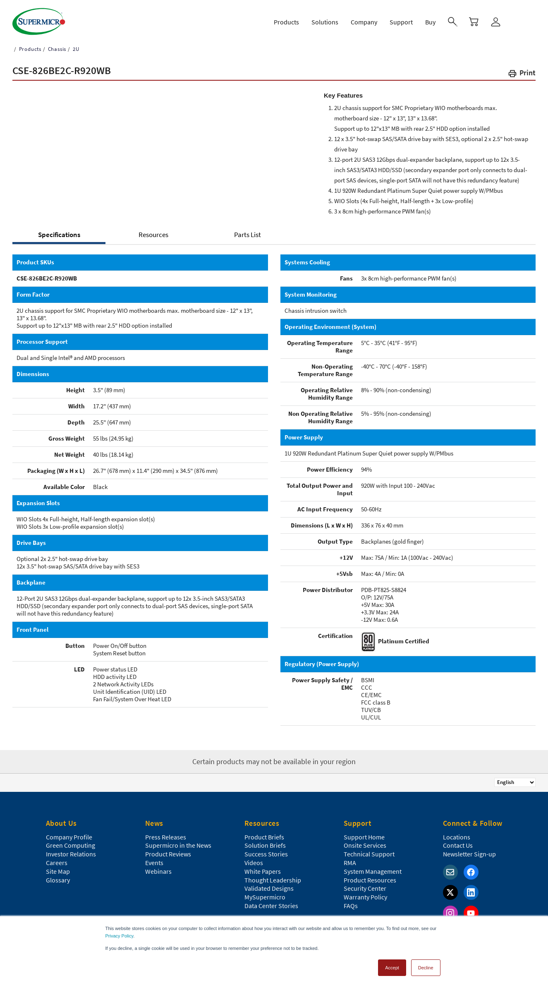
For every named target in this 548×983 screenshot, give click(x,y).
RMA (350, 859)
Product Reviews (168, 850)
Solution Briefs (265, 841)
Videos (253, 859)
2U (75, 45)
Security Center (365, 884)
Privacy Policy (119, 932)
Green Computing (70, 841)
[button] (521, 70)
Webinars (158, 867)
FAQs (351, 902)
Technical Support (369, 850)
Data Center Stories (271, 902)
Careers (56, 859)
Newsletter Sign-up (469, 850)
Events (154, 859)
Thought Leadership (272, 876)
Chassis (56, 45)
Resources (153, 230)
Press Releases (165, 833)
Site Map (58, 867)
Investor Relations (71, 850)
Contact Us (458, 841)
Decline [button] (425, 963)
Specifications (59, 230)
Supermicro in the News (178, 841)
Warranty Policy (365, 893)
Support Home (364, 833)
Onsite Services (365, 841)
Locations (456, 833)
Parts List (247, 230)
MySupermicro (264, 893)
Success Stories (266, 850)
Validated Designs (269, 884)
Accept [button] (392, 963)
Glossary (58, 876)
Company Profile (69, 833)
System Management (373, 867)
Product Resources (370, 876)
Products (29, 45)
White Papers (262, 867)
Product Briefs (264, 833)
